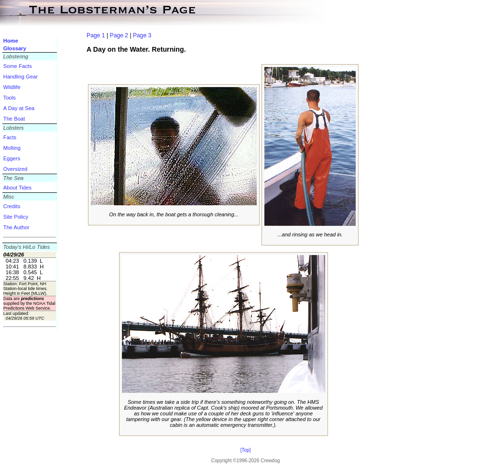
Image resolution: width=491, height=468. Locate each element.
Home (10, 41)
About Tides (17, 187)
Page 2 (119, 35)
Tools (9, 97)
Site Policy (15, 217)
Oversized (15, 169)
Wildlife (12, 87)
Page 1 (96, 35)
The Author (16, 227)
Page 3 (142, 35)
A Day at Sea (18, 108)
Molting (12, 148)
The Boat (14, 119)
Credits (11, 206)
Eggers (11, 158)
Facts (9, 137)
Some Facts (17, 66)
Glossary (14, 48)
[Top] (245, 450)
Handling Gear (20, 76)
